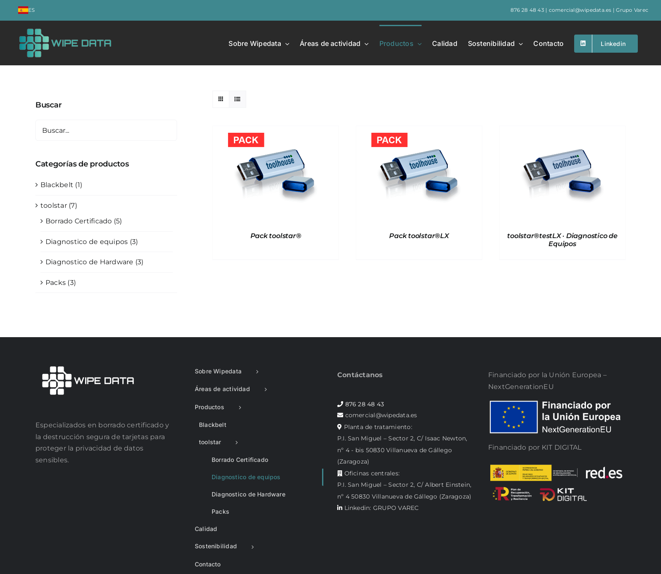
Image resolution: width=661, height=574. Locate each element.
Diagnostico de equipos (87, 242)
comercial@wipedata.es (580, 10)
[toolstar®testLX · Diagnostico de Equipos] (562, 132)
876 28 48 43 (527, 10)
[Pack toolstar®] (276, 132)
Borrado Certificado (79, 221)
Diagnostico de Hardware (90, 262)
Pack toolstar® (275, 236)
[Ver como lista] (237, 99)
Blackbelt (56, 185)
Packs (56, 283)
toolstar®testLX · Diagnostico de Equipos (562, 240)
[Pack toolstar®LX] (419, 132)
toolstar (53, 205)
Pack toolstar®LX (419, 236)
